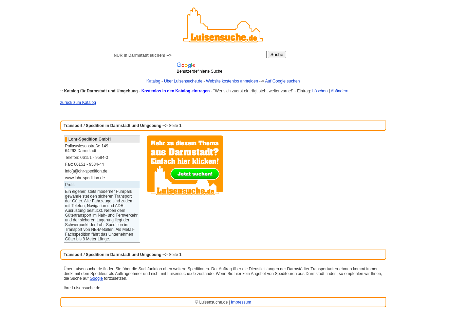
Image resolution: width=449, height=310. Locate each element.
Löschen (320, 91)
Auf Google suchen (282, 81)
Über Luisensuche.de (183, 81)
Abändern (339, 91)
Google (96, 278)
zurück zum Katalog (78, 102)
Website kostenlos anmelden (232, 81)
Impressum (241, 302)
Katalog (154, 81)
